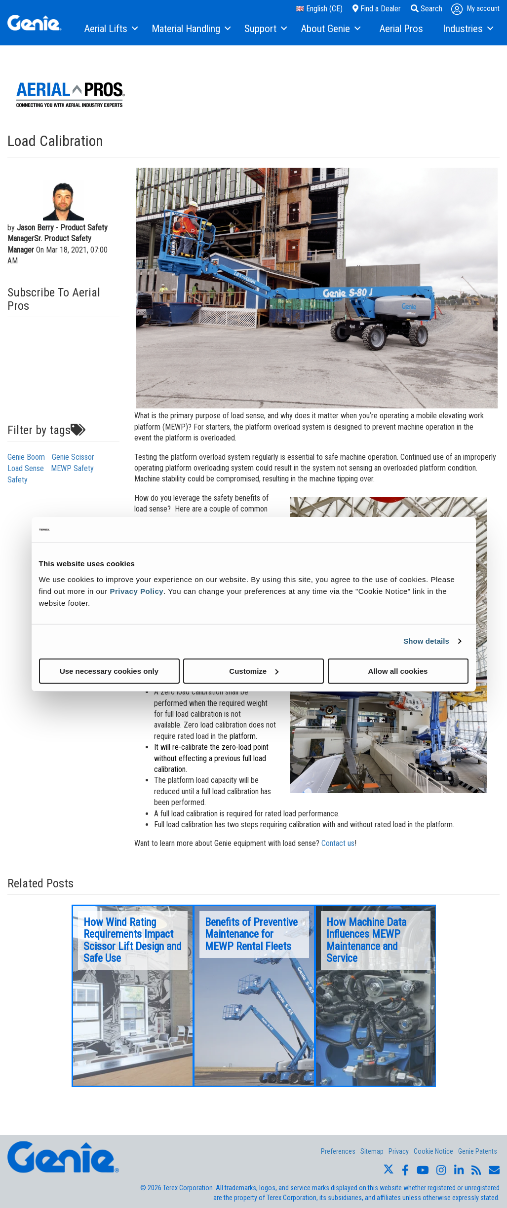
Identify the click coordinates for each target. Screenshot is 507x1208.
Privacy (399, 1151)
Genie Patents (477, 1151)
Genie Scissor (73, 457)
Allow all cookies (398, 670)
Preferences (338, 1151)
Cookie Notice (433, 1151)
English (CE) (319, 8)
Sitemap (372, 1151)
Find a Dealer (376, 8)
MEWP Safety (72, 468)
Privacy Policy (136, 590)
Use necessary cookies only (109, 670)
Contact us (337, 843)
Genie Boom (26, 457)
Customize (253, 670)
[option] (133, 996)
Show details (426, 641)
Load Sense (25, 468)
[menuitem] (110, 29)
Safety (17, 479)
